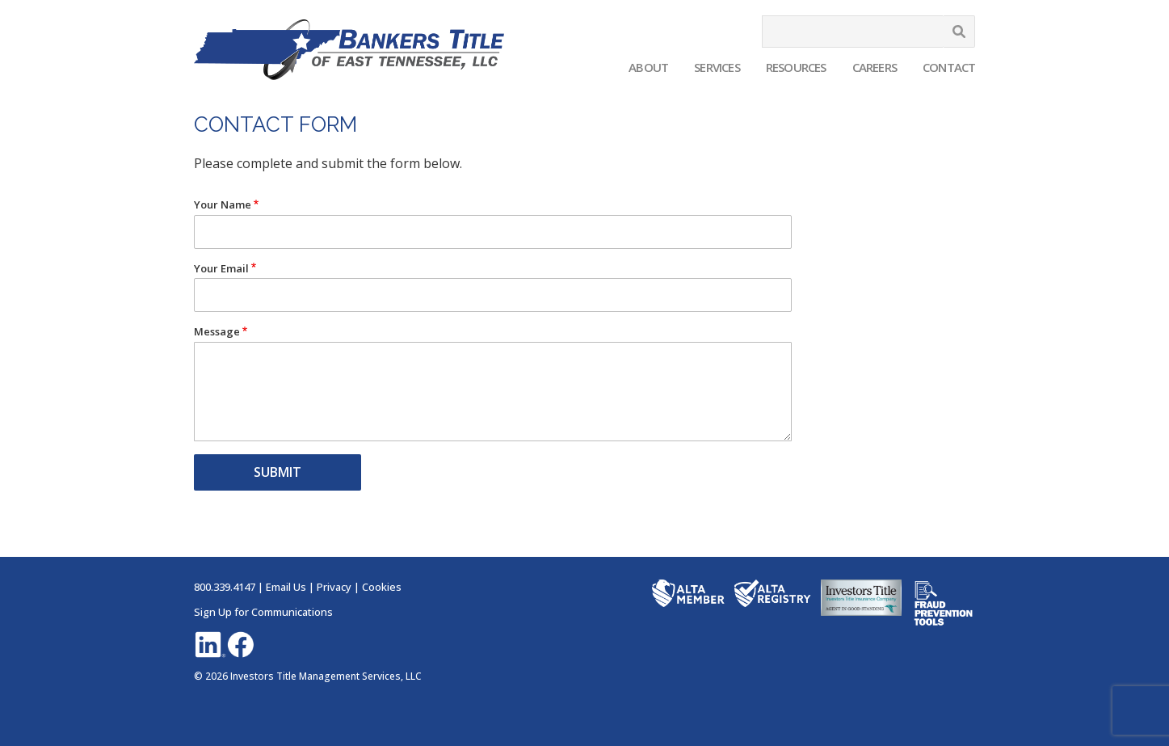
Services (717, 67)
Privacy (334, 587)
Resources (796, 67)
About (648, 67)
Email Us (286, 587)
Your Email (221, 269)
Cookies (382, 587)
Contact (949, 67)
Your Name (222, 205)
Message (217, 332)
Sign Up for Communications (263, 612)
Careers (874, 67)
